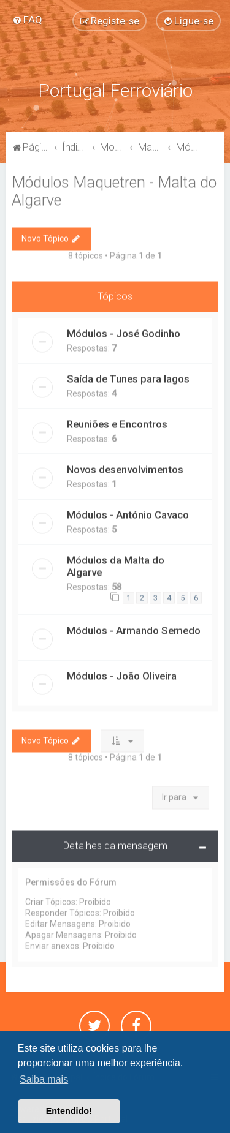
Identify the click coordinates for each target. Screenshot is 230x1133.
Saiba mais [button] (44, 1079)
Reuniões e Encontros (117, 422)
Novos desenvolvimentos (125, 468)
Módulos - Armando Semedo (134, 628)
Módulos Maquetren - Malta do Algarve (114, 190)
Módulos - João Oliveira (122, 674)
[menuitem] (27, 19)
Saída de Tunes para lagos (128, 377)
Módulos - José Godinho (123, 332)
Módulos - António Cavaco (128, 513)
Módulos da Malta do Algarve (115, 564)
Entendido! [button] (69, 1111)
